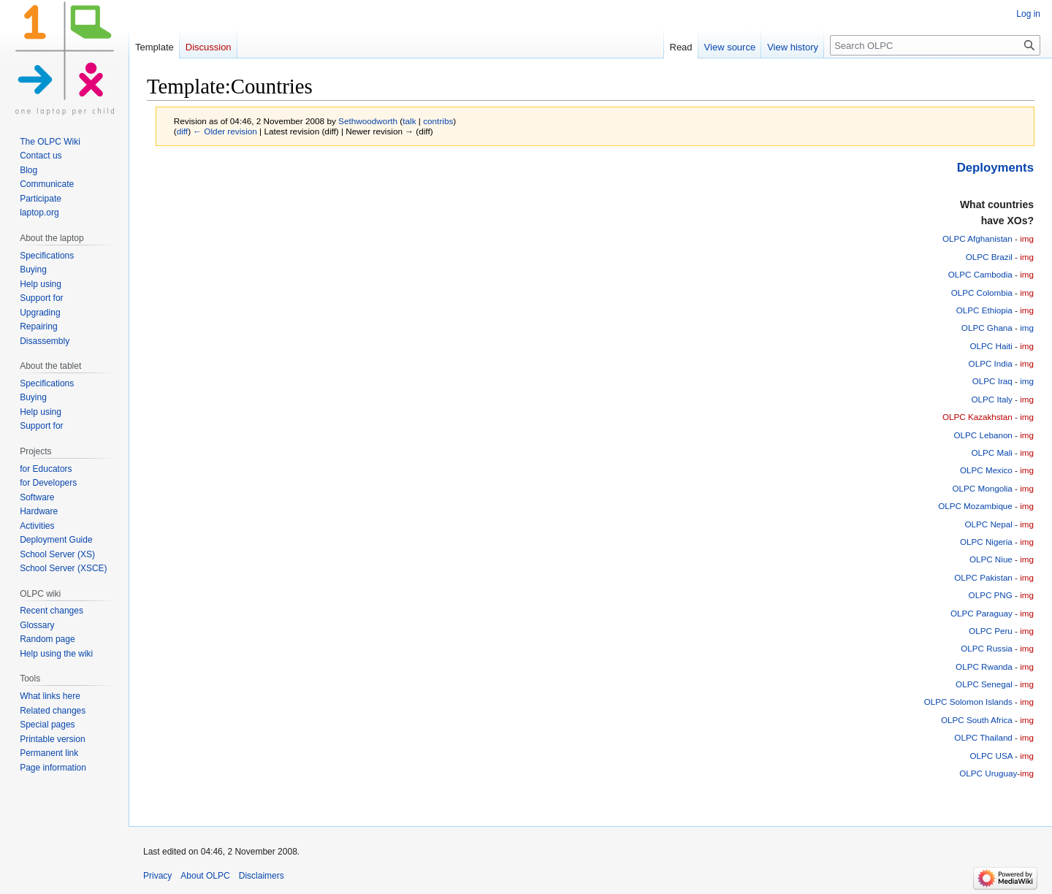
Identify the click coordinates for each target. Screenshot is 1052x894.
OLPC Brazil (989, 256)
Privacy (157, 876)
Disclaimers (261, 876)
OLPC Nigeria (986, 541)
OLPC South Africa (977, 720)
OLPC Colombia (982, 292)
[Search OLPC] (935, 45)
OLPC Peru (991, 630)
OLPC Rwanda (984, 666)
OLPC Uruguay (988, 773)
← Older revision (225, 131)
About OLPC (204, 876)
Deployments (995, 168)
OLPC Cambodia (980, 274)
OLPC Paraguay (981, 613)
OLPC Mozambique (975, 506)
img (1027, 238)
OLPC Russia (987, 648)
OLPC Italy (991, 399)
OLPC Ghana (987, 327)
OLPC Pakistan (983, 577)
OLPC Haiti (991, 346)
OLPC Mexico (986, 470)
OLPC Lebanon (982, 435)
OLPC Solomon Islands (968, 701)
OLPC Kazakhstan (977, 416)
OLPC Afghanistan (977, 238)
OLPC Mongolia (983, 488)
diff (182, 131)
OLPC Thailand (983, 737)
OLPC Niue (991, 559)
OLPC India (991, 363)
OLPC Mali (991, 452)
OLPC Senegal (984, 684)
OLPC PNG (991, 595)
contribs (438, 121)
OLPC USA (991, 755)
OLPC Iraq (992, 381)
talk (409, 121)
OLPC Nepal (988, 524)
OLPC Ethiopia (984, 310)
